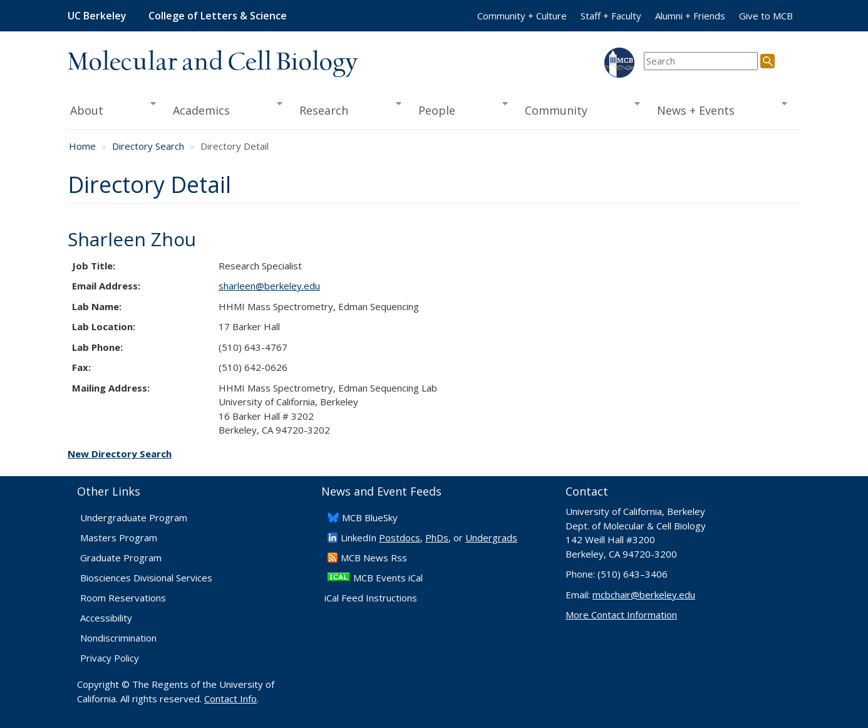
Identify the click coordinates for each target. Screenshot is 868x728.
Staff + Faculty (611, 15)
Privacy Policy (109, 658)
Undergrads (491, 537)
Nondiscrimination (118, 638)
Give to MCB (766, 15)
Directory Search (148, 146)
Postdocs (399, 537)
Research (346, 109)
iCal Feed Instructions (370, 597)
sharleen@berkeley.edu (269, 285)
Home (82, 146)
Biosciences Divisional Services (146, 577)
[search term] (701, 61)
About (112, 109)
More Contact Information (621, 614)
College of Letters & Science (217, 16)
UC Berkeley (97, 16)
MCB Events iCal (388, 577)
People (459, 109)
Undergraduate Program (133, 517)
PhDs (436, 537)
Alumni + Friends (690, 15)
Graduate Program (121, 557)
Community (579, 109)
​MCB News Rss (374, 557)
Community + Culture (522, 15)
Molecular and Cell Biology (213, 63)
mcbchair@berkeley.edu (643, 594)
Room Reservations (123, 597)
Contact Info (230, 698)
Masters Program (118, 537)
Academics (224, 109)
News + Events (718, 109)
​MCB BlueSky (370, 517)
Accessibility (106, 617)
